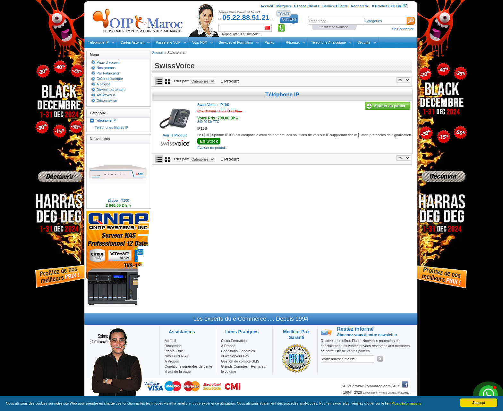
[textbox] (335, 21)
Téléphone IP (98, 42)
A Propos (228, 346)
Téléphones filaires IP (112, 127)
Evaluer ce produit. (212, 148)
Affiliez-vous (106, 95)
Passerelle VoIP (168, 42)
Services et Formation (236, 42)
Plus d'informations (407, 403)
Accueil (157, 53)
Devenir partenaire (111, 90)
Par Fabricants (108, 73)
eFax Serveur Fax (235, 356)
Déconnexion (107, 100)
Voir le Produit (175, 135)
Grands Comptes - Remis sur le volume (244, 368)
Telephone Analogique (328, 42)
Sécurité (363, 42)
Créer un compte (110, 79)
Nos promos (106, 68)
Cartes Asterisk (132, 42)
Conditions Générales (238, 351)
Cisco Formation (234, 341)
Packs (269, 42)
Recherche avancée (334, 27)
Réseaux (293, 42)
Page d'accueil (108, 62)
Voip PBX (199, 42)
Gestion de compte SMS (240, 361)
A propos (103, 84)
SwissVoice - (213, 105)
